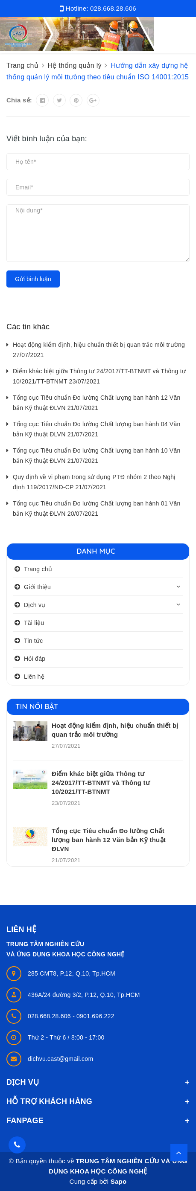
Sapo (119, 1181)
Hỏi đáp (34, 658)
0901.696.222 (95, 1016)
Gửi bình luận (33, 279)
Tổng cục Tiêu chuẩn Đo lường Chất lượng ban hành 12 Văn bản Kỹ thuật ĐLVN (109, 839)
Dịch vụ (35, 604)
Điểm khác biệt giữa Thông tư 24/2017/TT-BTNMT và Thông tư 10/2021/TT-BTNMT (101, 782)
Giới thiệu (37, 587)
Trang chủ (38, 569)
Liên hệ (34, 676)
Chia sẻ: (19, 100)
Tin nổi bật (37, 706)
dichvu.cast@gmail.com (60, 1058)
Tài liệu (34, 622)
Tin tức (33, 640)
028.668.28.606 (113, 8)
